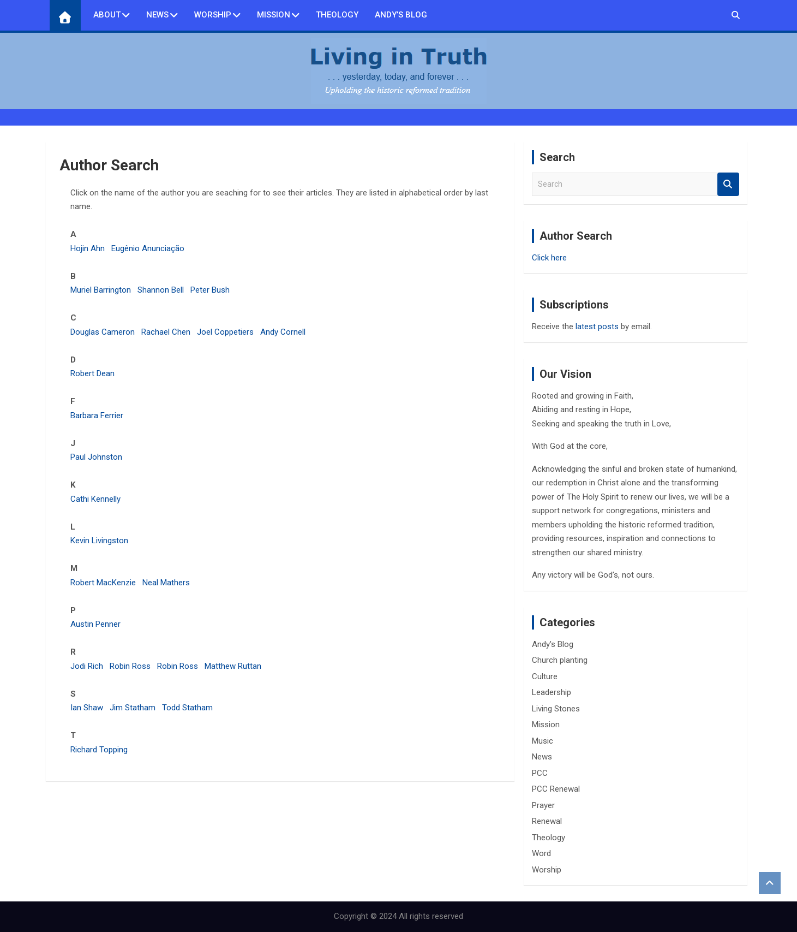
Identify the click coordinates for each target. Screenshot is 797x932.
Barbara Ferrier (96, 415)
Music (542, 741)
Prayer (543, 805)
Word (541, 853)
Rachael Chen (165, 332)
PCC (540, 773)
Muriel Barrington (100, 290)
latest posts (597, 326)
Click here (549, 258)
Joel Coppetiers (225, 332)
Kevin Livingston (99, 540)
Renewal (547, 821)
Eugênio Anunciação (147, 248)
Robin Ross (130, 666)
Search (728, 184)
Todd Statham (187, 708)
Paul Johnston (96, 457)
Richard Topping (99, 750)
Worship (212, 15)
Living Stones (556, 709)
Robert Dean (92, 373)
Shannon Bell (160, 290)
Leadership (551, 692)
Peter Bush (210, 290)
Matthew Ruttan (233, 666)
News (157, 15)
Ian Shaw (86, 708)
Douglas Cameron (102, 332)
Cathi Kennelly (95, 499)
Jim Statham (132, 708)
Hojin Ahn (87, 248)
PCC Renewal (556, 789)
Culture (545, 676)
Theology (337, 15)
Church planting (560, 660)
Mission (273, 15)
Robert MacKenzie (103, 582)
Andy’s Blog (401, 15)
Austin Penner (95, 624)
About (107, 15)
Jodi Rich (86, 666)
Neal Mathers (166, 582)
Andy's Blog (552, 644)
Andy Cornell (282, 332)
